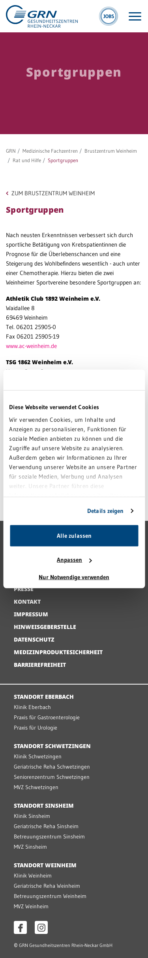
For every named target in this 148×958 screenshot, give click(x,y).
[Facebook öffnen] (20, 927)
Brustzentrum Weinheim (110, 151)
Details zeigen (105, 511)
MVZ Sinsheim (30, 846)
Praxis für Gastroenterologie (47, 717)
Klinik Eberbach (32, 707)
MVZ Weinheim (31, 906)
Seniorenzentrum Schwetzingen (52, 776)
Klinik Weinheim (33, 875)
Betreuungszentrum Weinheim (50, 896)
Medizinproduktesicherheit (58, 652)
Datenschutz (34, 639)
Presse (24, 589)
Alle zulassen (74, 535)
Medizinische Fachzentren (50, 151)
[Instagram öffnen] (41, 927)
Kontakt (27, 601)
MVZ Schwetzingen (36, 787)
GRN (11, 151)
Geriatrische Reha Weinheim (47, 885)
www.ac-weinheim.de (31, 346)
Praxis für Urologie (35, 727)
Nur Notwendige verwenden (74, 577)
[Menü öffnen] (135, 16)
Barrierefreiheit (40, 664)
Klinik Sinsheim (32, 816)
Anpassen (74, 559)
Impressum (31, 614)
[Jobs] (108, 16)
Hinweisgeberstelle (45, 627)
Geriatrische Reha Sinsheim (46, 826)
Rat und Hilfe (27, 160)
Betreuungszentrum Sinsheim (49, 836)
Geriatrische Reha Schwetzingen (52, 766)
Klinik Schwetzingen (38, 756)
